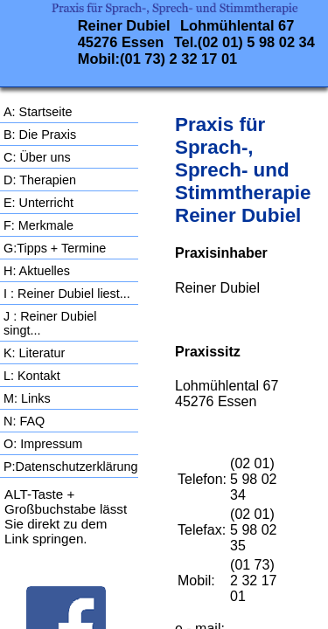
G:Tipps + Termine (54, 248)
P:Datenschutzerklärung (70, 466)
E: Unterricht (38, 203)
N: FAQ (24, 421)
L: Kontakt (31, 376)
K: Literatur (34, 353)
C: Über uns (37, 157)
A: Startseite (37, 112)
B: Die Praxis (39, 135)
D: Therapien (39, 180)
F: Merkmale (38, 225)
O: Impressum (42, 444)
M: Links (27, 398)
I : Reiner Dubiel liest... (66, 294)
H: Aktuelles (36, 271)
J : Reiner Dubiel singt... (49, 323)
